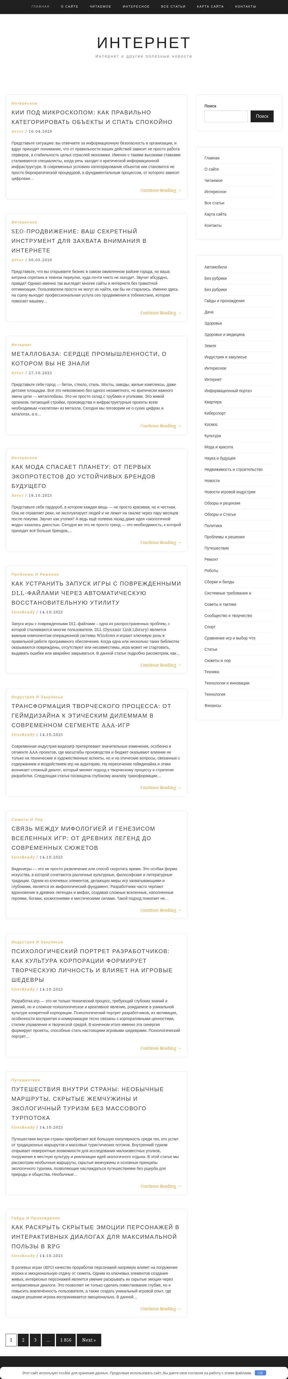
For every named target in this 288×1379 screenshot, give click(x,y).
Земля (210, 345)
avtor (18, 131)
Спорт (209, 627)
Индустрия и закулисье (37, 697)
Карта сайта (210, 6)
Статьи (210, 649)
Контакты (245, 6)
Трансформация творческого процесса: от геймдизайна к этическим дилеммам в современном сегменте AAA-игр (92, 716)
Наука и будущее (220, 458)
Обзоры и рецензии (222, 503)
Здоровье (213, 323)
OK (260, 1373)
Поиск (210, 106)
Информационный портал (228, 390)
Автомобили (215, 267)
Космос (211, 424)
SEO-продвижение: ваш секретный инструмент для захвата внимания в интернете (79, 241)
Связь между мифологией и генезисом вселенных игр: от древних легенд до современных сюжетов (83, 838)
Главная (41, 6)
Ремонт (211, 559)
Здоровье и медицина (224, 334)
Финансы (212, 705)
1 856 (65, 1340)
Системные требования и (227, 593)
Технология (214, 694)
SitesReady (23, 612)
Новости (212, 480)
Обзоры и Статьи (220, 514)
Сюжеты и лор (27, 819)
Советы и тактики (220, 604)
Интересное (136, 6)
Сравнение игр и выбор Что (229, 638)
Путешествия (26, 1080)
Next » (89, 1340)
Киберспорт (215, 413)
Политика (213, 525)
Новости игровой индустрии (229, 492)
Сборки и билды (219, 582)
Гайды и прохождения (36, 1218)
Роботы (211, 570)
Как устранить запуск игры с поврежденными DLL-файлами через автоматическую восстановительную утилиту (96, 593)
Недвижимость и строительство (233, 469)
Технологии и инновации (226, 683)
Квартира (213, 402)
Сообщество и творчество (228, 615)
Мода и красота (218, 447)
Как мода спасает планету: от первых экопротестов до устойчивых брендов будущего (84, 476)
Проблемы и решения (35, 574)
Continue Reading (161, 190)
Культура (212, 435)
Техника (211, 672)
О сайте (70, 6)
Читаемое (100, 6)
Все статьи (173, 6)
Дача (208, 312)
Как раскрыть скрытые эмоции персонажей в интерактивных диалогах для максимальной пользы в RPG (95, 1237)
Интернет (144, 43)
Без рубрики (215, 278)
